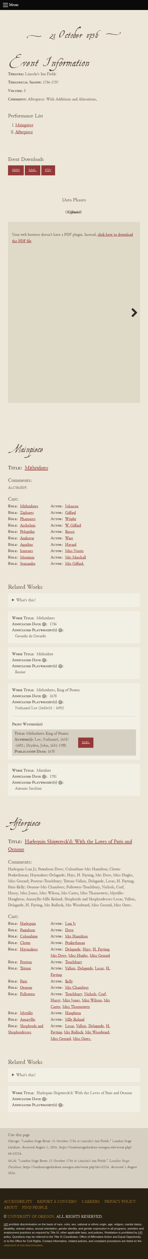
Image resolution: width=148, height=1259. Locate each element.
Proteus (26, 962)
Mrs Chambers (77, 988)
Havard (70, 545)
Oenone (26, 988)
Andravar (27, 538)
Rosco (70, 532)
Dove (69, 930)
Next (132, 312)
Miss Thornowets (76, 1007)
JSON (16, 170)
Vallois (70, 968)
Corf (102, 994)
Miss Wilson (92, 1000)
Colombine (29, 937)
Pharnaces (28, 519)
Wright (70, 519)
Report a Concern (57, 1202)
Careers (91, 1202)
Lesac (99, 968)
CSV (48, 170)
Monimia (27, 558)
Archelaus (28, 526)
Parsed (114, 212)
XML (32, 170)
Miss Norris (74, 551)
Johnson (71, 506)
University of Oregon (31, 1217)
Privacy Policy (120, 1202)
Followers (27, 994)
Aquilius (26, 545)
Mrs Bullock (73, 1032)
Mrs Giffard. (74, 564)
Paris (23, 981)
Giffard (70, 513)
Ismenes (26, 551)
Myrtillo (26, 1013)
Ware (69, 538)
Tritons (25, 968)
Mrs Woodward (97, 1032)
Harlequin (28, 924)
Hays (87, 949)
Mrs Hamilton (76, 937)
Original (59, 212)
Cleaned (86, 212)
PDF (31, 212)
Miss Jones (71, 1000)
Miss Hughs (78, 956)
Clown (25, 943)
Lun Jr (70, 924)
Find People (35, 1208)
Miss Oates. (82, 1039)
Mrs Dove (58, 956)
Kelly (69, 981)
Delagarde (73, 949)
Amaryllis (27, 1020)
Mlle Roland (74, 1020)
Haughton (73, 1013)
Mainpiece (24, 125)
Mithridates (36, 468)
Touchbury (73, 962)
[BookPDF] (74, 317)
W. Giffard (73, 526)
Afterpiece (24, 132)
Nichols (90, 994)
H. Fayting (101, 949)
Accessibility (18, 1202)
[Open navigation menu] (5, 5)
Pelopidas (27, 532)
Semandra (27, 564)
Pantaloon (27, 930)
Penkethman (75, 943)
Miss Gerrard (100, 956)
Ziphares (27, 513)
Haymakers (29, 949)
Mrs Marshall (75, 558)
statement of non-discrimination (23, 1245)
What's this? (26, 600)
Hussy (56, 1000)
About (10, 1208)
